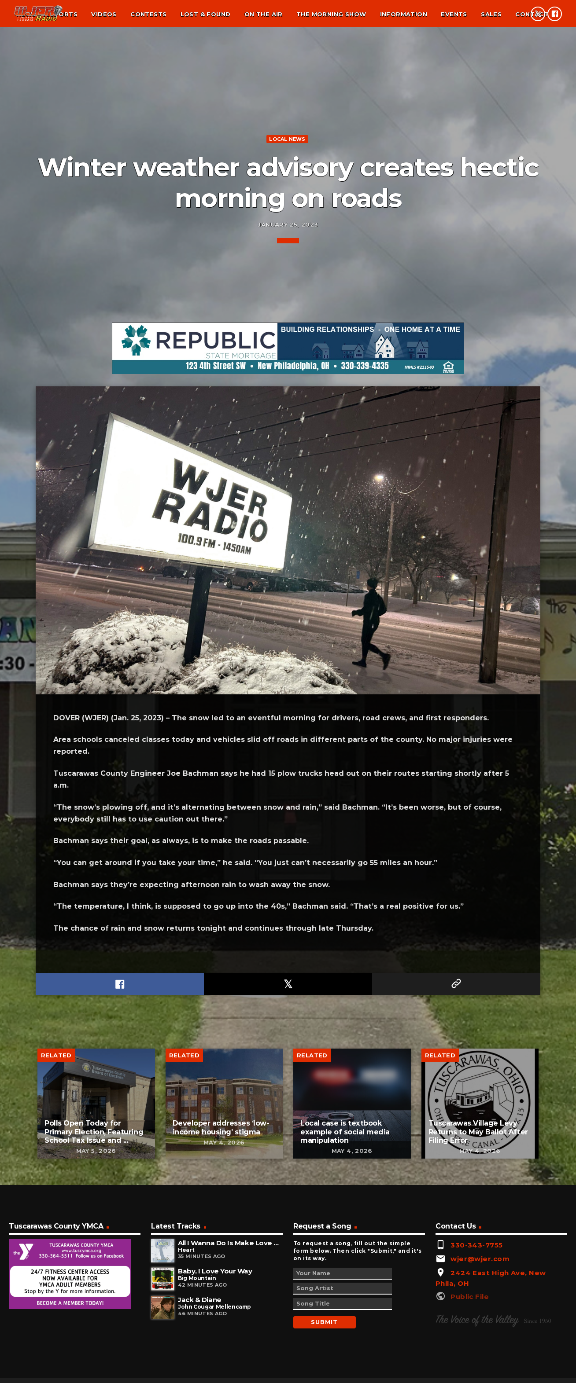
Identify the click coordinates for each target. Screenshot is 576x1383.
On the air (263, 14)
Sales (491, 14)
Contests (148, 14)
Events (454, 14)
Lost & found (206, 14)
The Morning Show (331, 14)
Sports (64, 14)
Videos (103, 14)
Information (403, 14)
